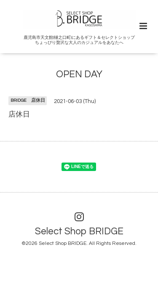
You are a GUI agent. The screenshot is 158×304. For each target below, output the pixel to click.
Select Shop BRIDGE (79, 231)
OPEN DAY (79, 74)
